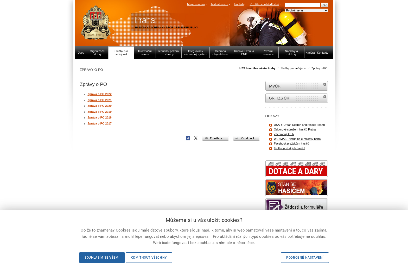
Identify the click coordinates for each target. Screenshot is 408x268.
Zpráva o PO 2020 (100, 105)
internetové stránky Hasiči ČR (296, 98)
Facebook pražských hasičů (291, 143)
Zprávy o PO (319, 68)
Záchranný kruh (284, 134)
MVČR (296, 86)
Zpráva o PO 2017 (100, 123)
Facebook (188, 138)
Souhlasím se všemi (102, 257)
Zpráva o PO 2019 (100, 111)
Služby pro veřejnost (293, 68)
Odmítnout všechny (149, 257)
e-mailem (215, 138)
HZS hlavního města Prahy (257, 68)
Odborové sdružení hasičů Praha (295, 129)
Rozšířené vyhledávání (264, 4)
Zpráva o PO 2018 (100, 117)
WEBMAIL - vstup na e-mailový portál (297, 138)
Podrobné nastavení (304, 257)
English (239, 4)
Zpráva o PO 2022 (100, 94)
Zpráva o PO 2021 (100, 100)
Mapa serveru (196, 4)
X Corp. (196, 138)
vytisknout (246, 138)
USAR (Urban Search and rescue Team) (299, 124)
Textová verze (219, 4)
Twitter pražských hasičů (289, 148)
